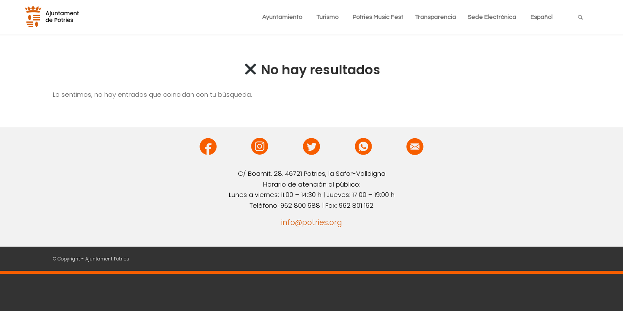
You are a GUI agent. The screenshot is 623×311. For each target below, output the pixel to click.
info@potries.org (311, 222)
